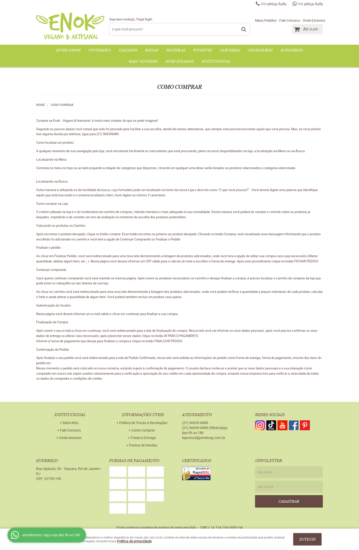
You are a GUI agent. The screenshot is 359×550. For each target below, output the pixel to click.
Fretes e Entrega (143, 437)
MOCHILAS (175, 50)
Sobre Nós (70, 422)
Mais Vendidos (143, 61)
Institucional (216, 61)
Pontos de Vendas (143, 445)
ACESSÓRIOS (291, 50)
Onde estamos (70, 437)
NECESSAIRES (260, 50)
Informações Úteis (143, 414)
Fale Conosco (289, 20)
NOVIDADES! (100, 50)
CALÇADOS (128, 50)
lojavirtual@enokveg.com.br (203, 437)
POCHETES (202, 50)
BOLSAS (152, 50)
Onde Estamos (314, 20)
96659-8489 (273, 4)
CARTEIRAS (230, 50)
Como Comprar (143, 430)
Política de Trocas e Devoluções (143, 422)
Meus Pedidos (266, 20)
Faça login (144, 19)
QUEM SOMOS (68, 50)
